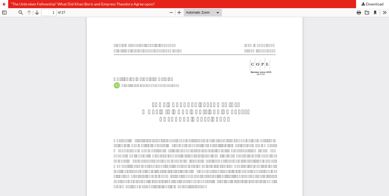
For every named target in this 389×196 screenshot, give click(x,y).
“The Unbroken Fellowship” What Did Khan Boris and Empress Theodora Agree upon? (83, 4)
